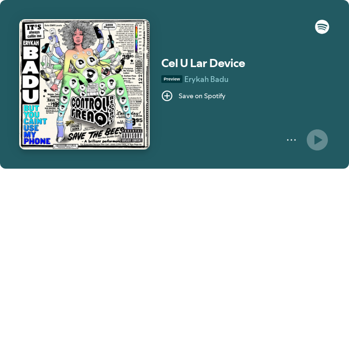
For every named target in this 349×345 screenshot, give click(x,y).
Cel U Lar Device (203, 63)
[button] (322, 31)
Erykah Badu (206, 79)
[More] (291, 140)
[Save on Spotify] (193, 96)
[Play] (317, 139)
